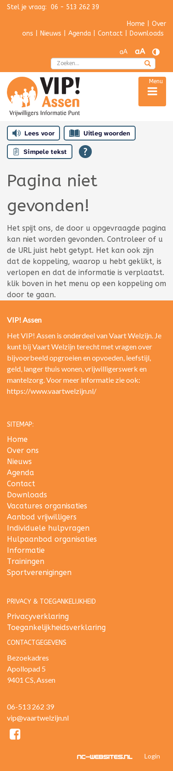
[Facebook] (15, 735)
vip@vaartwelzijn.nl (38, 717)
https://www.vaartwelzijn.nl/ (51, 390)
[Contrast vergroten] (155, 52)
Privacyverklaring (38, 616)
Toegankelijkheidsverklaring (56, 627)
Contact (110, 33)
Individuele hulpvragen (48, 528)
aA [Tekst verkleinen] (123, 52)
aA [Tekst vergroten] (140, 51)
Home (136, 24)
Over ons (23, 450)
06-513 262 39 (30, 706)
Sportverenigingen (39, 572)
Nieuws (50, 33)
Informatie (26, 550)
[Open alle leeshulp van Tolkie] (85, 151)
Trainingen (25, 561)
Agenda (79, 33)
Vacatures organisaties (47, 506)
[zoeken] (147, 64)
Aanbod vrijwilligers (42, 517)
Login (152, 756)
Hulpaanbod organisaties (52, 539)
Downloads (147, 33)
